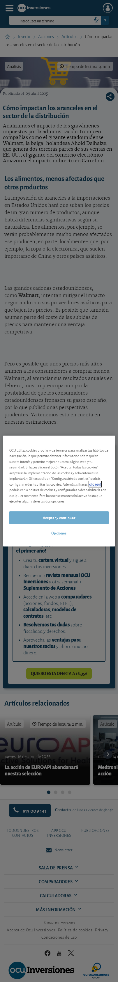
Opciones (58, 533)
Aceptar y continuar (59, 517)
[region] (59, 491)
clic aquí (95, 484)
